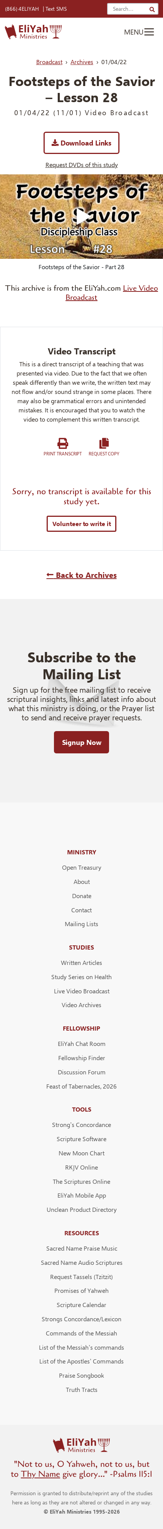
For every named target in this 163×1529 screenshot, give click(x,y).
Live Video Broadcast (81, 991)
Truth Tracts (81, 1389)
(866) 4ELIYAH (22, 8)
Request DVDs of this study (81, 165)
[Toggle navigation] (139, 32)
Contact (81, 910)
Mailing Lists (81, 924)
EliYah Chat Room (82, 1043)
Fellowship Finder (81, 1058)
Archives (82, 62)
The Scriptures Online (81, 1181)
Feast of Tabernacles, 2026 (81, 1086)
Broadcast (49, 62)
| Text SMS (55, 8)
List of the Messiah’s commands (81, 1347)
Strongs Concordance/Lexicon (81, 1319)
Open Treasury (81, 867)
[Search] (152, 9)
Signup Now (81, 742)
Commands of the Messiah (81, 1333)
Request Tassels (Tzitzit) (81, 1277)
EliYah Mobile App (81, 1195)
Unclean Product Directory (82, 1209)
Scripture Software (81, 1139)
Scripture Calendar (81, 1305)
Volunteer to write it (81, 524)
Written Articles (81, 962)
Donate (81, 896)
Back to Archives (82, 574)
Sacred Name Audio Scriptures (82, 1262)
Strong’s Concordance (81, 1124)
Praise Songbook (81, 1375)
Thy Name (40, 1474)
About (82, 881)
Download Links (81, 142)
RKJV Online (81, 1167)
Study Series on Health (81, 977)
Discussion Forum (82, 1072)
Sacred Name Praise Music (81, 1248)
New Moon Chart (81, 1153)
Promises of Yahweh (81, 1290)
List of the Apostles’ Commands (81, 1361)
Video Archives (81, 1005)
